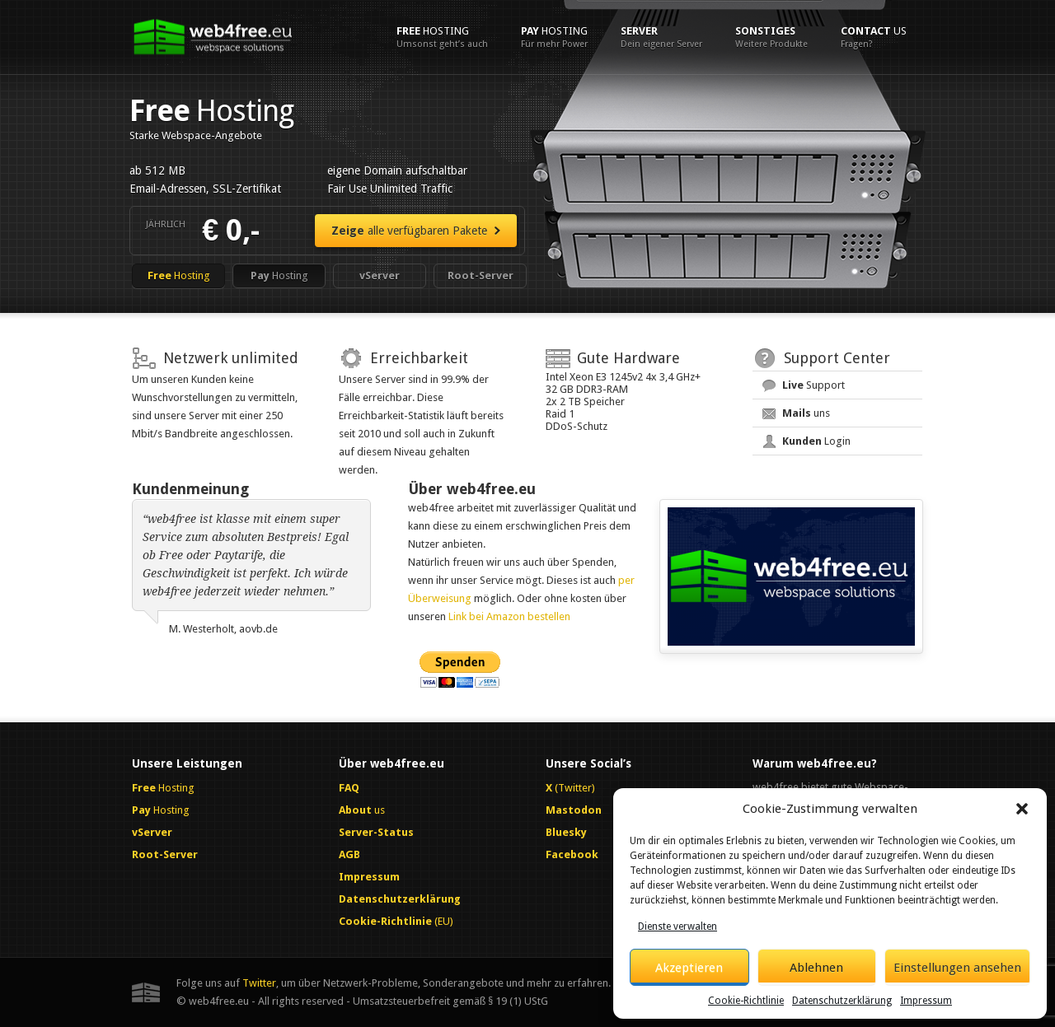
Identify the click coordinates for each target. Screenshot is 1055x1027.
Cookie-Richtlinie (746, 1000)
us (874, 37)
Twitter (259, 983)
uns (806, 413)
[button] (1022, 809)
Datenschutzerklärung (842, 1000)
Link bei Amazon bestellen (509, 616)
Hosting (442, 37)
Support (813, 385)
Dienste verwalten (677, 926)
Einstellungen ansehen (957, 967)
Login (816, 441)
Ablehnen (816, 967)
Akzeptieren (689, 967)
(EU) (396, 921)
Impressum (926, 1000)
